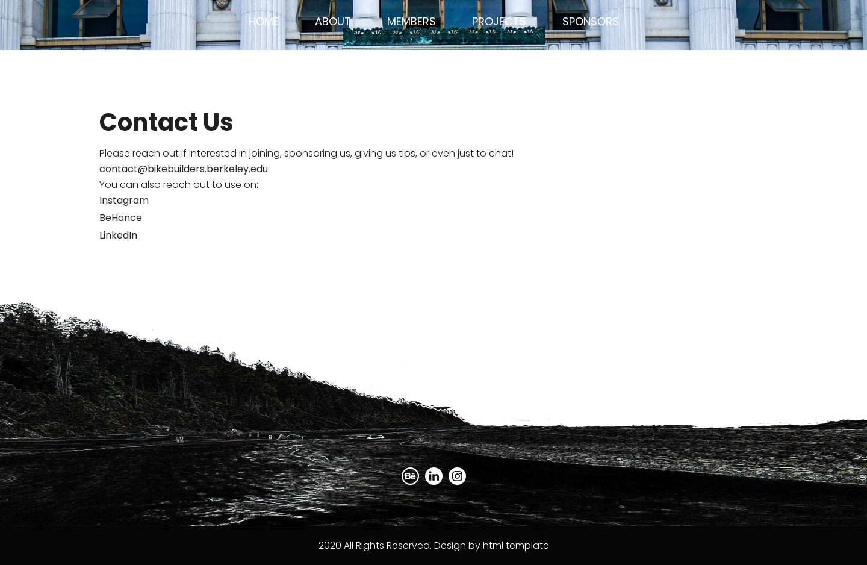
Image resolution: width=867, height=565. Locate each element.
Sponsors (590, 21)
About (333, 21)
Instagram (124, 200)
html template (516, 545)
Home (264, 21)
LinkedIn (118, 235)
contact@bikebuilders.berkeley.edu (183, 169)
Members (411, 21)
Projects (499, 21)
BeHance (120, 218)
